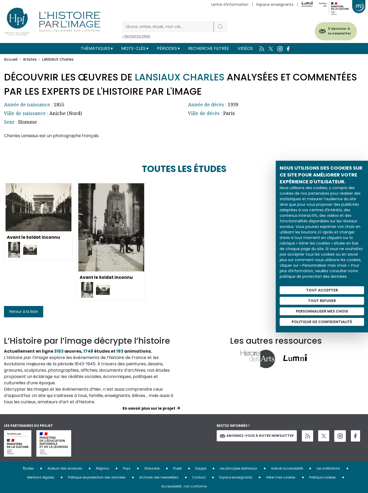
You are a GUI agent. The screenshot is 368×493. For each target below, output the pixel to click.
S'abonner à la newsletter (338, 31)
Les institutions (328, 468)
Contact (199, 477)
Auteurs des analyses (64, 468)
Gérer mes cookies (281, 477)
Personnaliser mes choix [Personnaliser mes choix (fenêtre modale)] (322, 311)
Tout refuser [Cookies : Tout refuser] (322, 300)
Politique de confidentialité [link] (322, 321)
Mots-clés (133, 48)
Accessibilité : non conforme (184, 486)
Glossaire (151, 468)
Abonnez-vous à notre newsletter (257, 435)
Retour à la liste (23, 311)
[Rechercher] (168, 27)
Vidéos (245, 48)
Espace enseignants (274, 4)
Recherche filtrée (208, 48)
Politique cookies (322, 477)
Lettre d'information (229, 4)
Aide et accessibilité (287, 468)
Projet (177, 468)
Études (28, 468)
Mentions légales (40, 477)
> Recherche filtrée (136, 36)
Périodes (167, 48)
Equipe (200, 468)
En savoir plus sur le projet (149, 408)
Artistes (30, 59)
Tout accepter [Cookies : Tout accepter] (322, 290)
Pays (126, 468)
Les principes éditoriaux (238, 468)
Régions (102, 468)
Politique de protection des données (96, 477)
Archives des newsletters (158, 477)
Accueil (10, 59)
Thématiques (95, 48)
